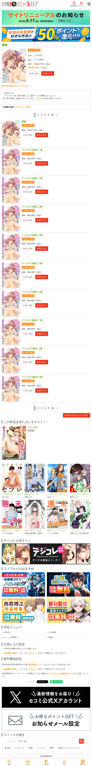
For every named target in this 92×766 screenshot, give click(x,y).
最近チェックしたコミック (69, 748)
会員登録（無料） (11, 653)
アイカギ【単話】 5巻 (32, 263)
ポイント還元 (35, 50)
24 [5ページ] (52, 115)
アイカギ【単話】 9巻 (32, 377)
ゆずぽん (39, 55)
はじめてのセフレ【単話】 (12, 494)
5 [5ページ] (48, 115)
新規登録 (74, 4)
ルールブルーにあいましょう (57, 494)
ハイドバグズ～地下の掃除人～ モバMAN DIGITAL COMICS (80, 494)
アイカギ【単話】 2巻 (32, 178)
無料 (52, 748)
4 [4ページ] (45, 115)
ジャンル (41, 748)
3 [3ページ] (41, 115)
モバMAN (39, 60)
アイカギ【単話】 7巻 (32, 320)
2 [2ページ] (38, 115)
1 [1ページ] (34, 115)
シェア (32, 682)
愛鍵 (24, 121)
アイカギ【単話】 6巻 (32, 292)
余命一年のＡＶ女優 (33, 531)
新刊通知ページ (35, 664)
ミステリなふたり (77, 531)
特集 (31, 748)
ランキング (19, 748)
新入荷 (7, 748)
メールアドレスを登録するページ (60, 673)
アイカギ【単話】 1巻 (32, 150)
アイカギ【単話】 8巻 (32, 348)
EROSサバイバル (31, 494)
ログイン (81, 4)
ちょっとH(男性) (10, 637)
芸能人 (51, 637)
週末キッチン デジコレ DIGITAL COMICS (57, 531)
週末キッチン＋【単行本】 (12, 531)
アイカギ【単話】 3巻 (32, 206)
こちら (38, 98)
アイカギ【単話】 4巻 (32, 235)
